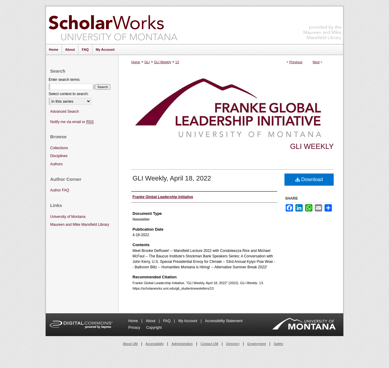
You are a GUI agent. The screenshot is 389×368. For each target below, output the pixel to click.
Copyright (154, 327)
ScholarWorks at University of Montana (113, 25)
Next (316, 62)
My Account (188, 321)
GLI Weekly (162, 62)
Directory (232, 344)
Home (135, 62)
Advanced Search (64, 111)
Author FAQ (59, 190)
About (151, 321)
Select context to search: (68, 94)
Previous (295, 62)
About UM (130, 344)
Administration (182, 344)
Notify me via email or (72, 122)
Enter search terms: (65, 79)
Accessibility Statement (224, 321)
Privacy (134, 327)
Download (309, 179)
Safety (278, 344)
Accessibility (155, 344)
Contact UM (209, 344)
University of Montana (67, 217)
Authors (56, 164)
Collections (59, 148)
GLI (147, 62)
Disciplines (58, 156)
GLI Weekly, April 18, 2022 (172, 178)
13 (177, 62)
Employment (256, 344)
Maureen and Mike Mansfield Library (322, 24)
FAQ (167, 321)
